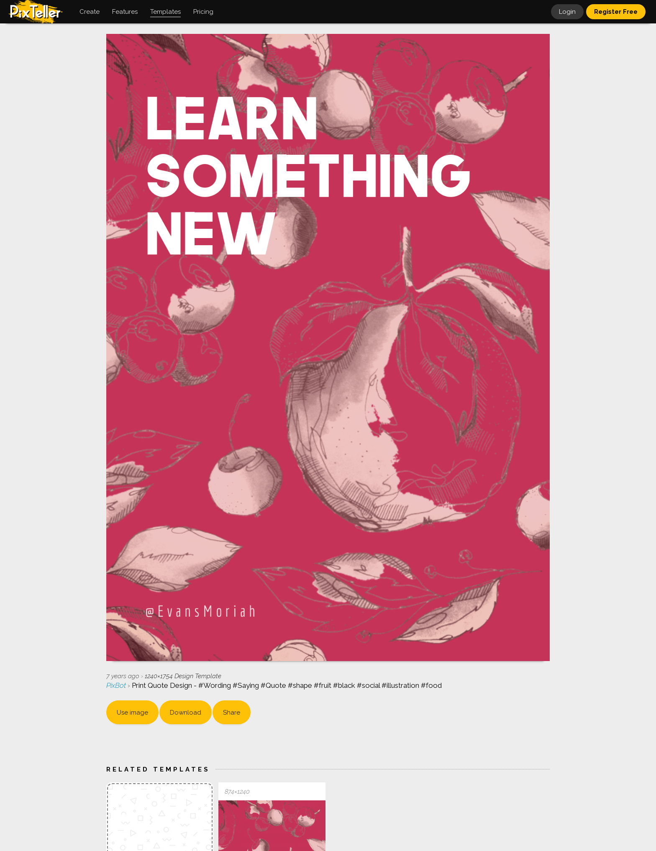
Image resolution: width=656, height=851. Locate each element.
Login (567, 11)
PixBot (117, 685)
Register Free (616, 11)
